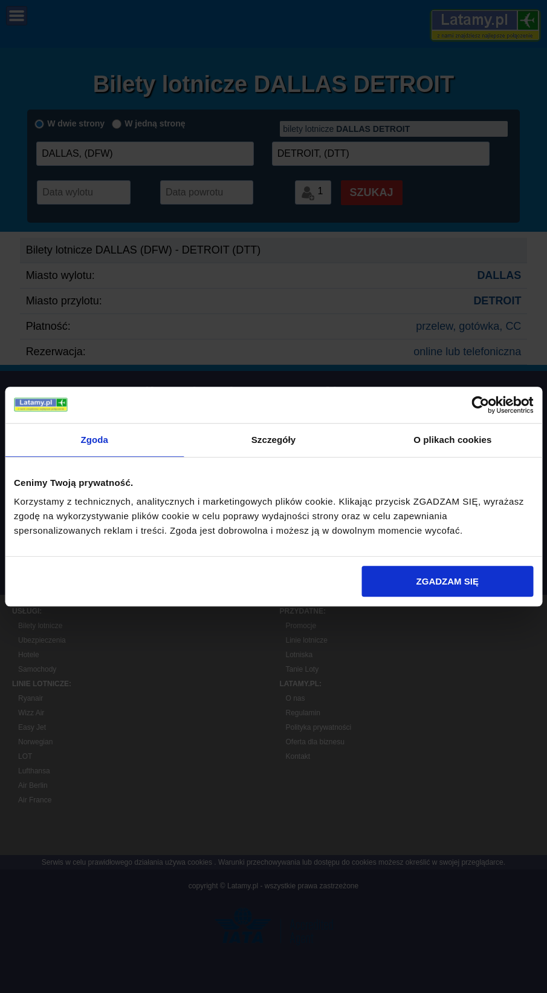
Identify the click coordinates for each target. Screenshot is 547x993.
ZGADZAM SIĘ (447, 581)
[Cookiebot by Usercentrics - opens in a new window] (480, 405)
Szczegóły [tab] (273, 439)
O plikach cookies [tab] (452, 439)
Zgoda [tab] (94, 439)
